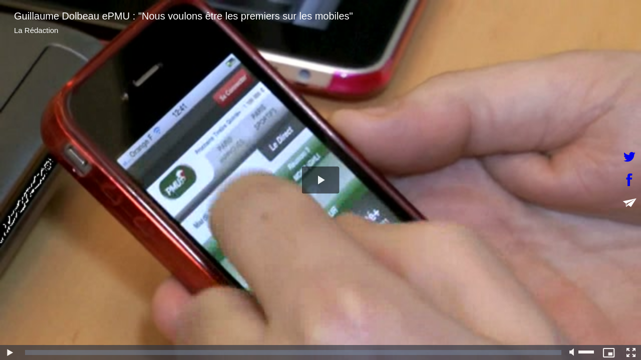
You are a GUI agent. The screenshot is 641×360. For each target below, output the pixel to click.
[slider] (293, 352)
